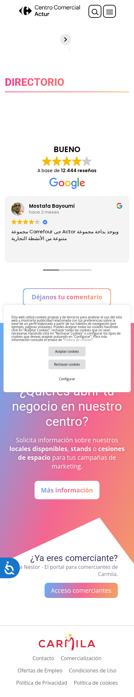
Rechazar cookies (67, 364)
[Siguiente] (128, 39)
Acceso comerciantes (81, 590)
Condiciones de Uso (92, 670)
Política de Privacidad (41, 682)
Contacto (43, 658)
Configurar (67, 379)
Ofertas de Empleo (39, 670)
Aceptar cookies (67, 351)
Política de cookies (77, 339)
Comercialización (81, 658)
